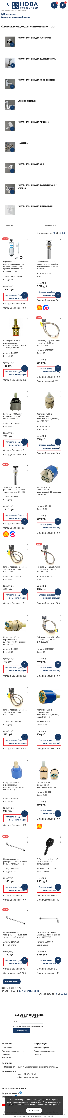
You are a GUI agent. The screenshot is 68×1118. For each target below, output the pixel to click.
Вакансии (6, 1054)
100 (63, 233)
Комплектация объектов (45, 1048)
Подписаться (21, 1031)
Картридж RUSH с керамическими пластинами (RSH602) (46, 784)
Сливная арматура (27, 101)
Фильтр (9, 226)
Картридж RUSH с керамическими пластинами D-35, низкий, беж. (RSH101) (48, 417)
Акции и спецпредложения (45, 1051)
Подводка (23, 143)
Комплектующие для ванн (31, 164)
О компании (7, 1048)
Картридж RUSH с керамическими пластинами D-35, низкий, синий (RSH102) (48, 713)
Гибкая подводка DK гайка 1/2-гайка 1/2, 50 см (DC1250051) (15, 712)
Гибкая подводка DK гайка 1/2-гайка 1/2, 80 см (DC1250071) (48, 343)
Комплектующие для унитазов (33, 122)
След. (29, 991)
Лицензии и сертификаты (13, 1051)
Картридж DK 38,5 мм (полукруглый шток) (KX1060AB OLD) (12, 416)
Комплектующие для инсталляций (35, 206)
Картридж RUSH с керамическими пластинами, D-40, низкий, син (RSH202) (14, 786)
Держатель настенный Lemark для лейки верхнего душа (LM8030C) (48, 934)
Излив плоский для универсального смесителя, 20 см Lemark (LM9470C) (15, 934)
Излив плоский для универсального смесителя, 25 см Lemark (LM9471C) (15, 861)
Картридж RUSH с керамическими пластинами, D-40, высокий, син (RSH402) (49, 491)
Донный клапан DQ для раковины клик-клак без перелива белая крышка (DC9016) (47, 265)
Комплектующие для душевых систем (37, 59)
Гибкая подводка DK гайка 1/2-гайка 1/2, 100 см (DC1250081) (48, 639)
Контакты (6, 1058)
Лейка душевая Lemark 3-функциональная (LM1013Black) (48, 861)
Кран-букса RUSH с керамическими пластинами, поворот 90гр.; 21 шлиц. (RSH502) (15, 344)
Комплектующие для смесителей (34, 38)
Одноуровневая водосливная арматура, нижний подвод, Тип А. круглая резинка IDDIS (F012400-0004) (13, 266)
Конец (36, 991)
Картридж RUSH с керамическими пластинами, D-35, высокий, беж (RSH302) (15, 640)
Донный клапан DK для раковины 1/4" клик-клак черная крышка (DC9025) (14, 489)
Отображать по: (51, 233)
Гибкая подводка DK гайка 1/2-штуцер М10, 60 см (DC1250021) (48, 569)
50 (60, 233)
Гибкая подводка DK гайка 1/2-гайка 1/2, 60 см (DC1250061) (15, 569)
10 (54, 233)
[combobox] (55, 225)
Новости (37, 1054)
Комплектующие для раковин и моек (36, 80)
